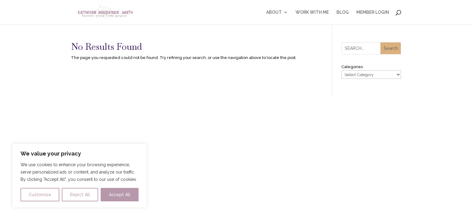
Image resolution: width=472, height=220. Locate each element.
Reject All (80, 194)
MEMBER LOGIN (372, 12)
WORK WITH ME (312, 12)
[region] (79, 176)
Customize (40, 194)
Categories (352, 66)
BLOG (342, 12)
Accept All (119, 194)
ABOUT (274, 12)
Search (391, 48)
